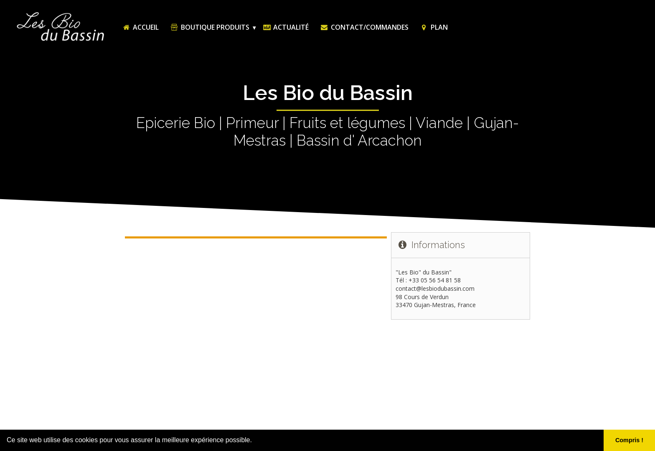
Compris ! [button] (629, 440)
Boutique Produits (209, 27)
